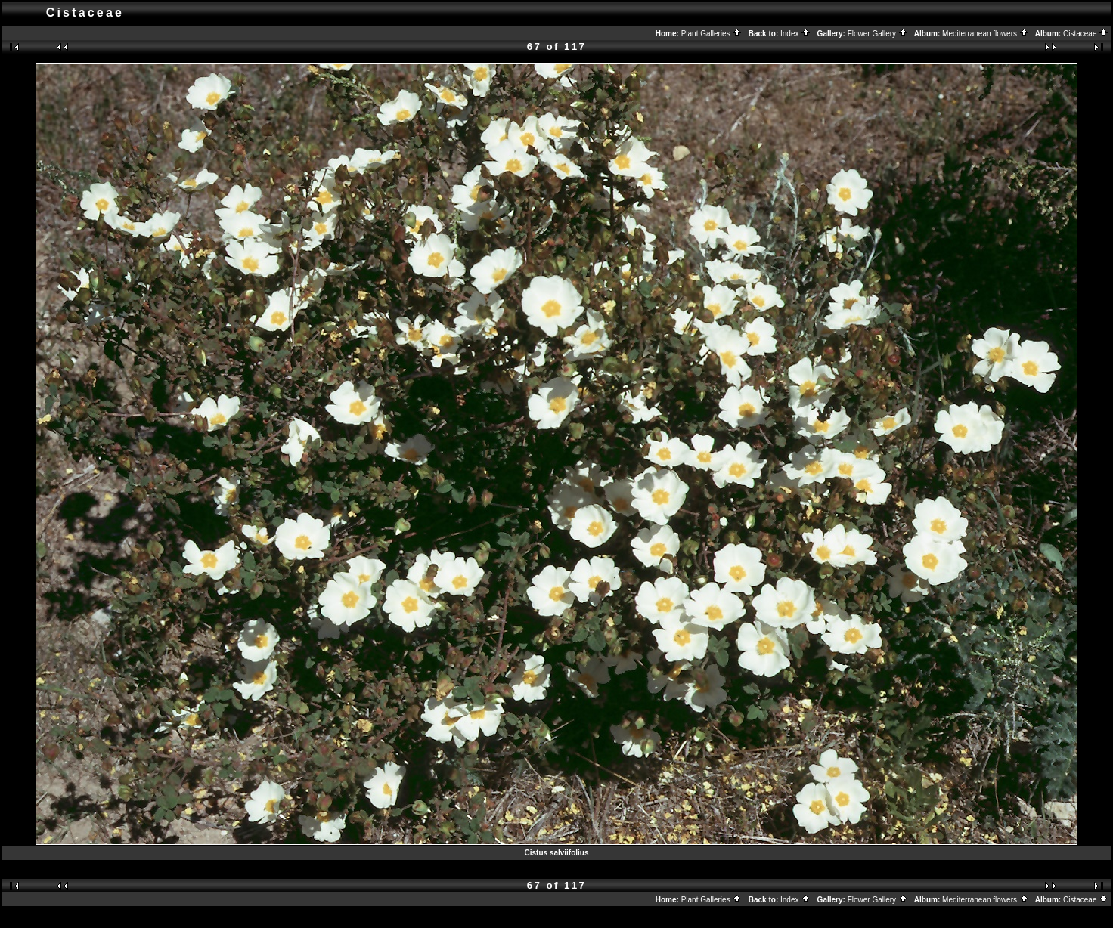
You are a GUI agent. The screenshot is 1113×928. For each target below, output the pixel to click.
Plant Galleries (712, 33)
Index (795, 33)
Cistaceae (1085, 33)
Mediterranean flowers (985, 33)
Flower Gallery (878, 33)
